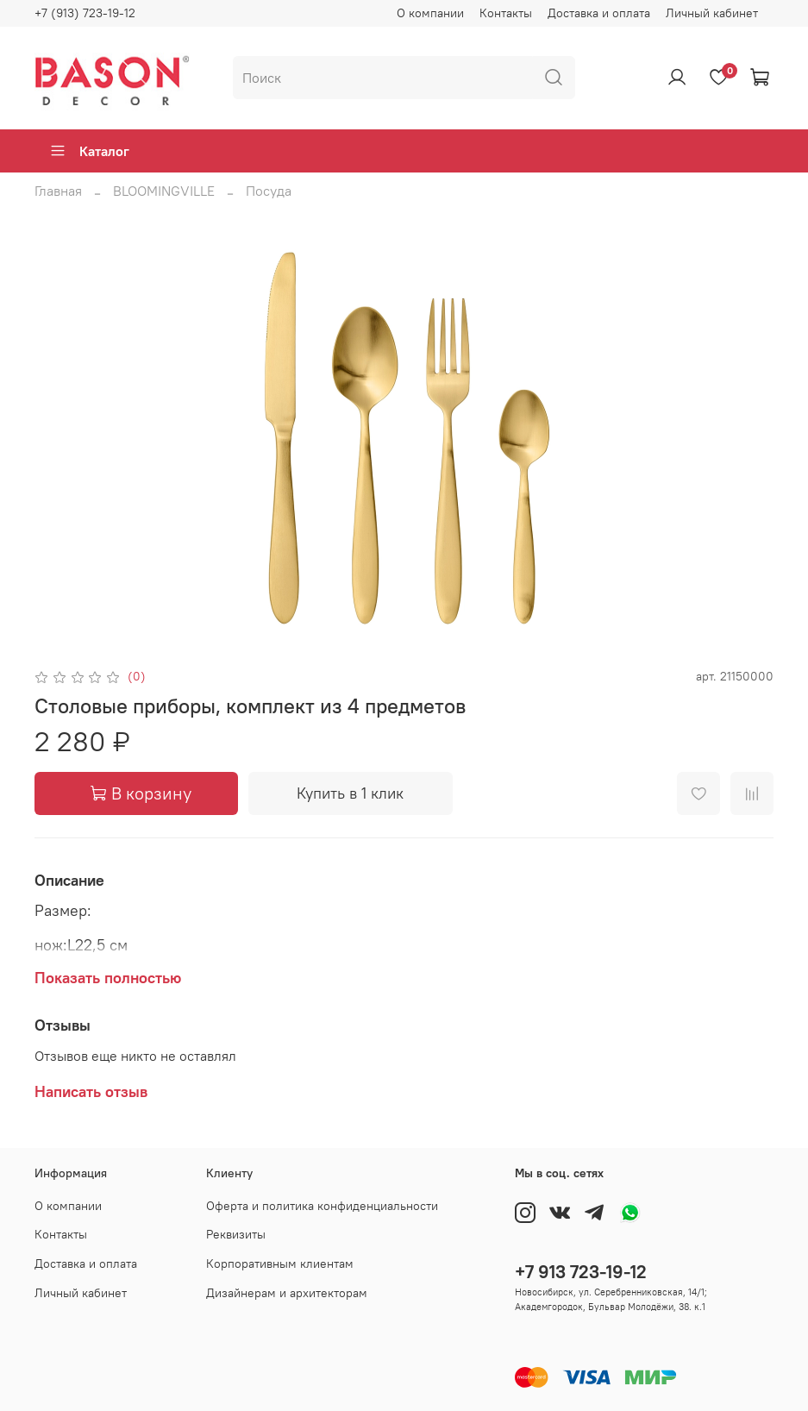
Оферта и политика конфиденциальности (322, 1205)
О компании (430, 13)
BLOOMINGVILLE (164, 190)
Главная (58, 190)
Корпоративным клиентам (280, 1263)
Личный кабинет (712, 13)
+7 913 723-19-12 (581, 1271)
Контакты (505, 13)
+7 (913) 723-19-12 (84, 13)
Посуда (268, 190)
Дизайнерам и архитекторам (286, 1293)
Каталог (89, 151)
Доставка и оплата (599, 13)
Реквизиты (236, 1234)
